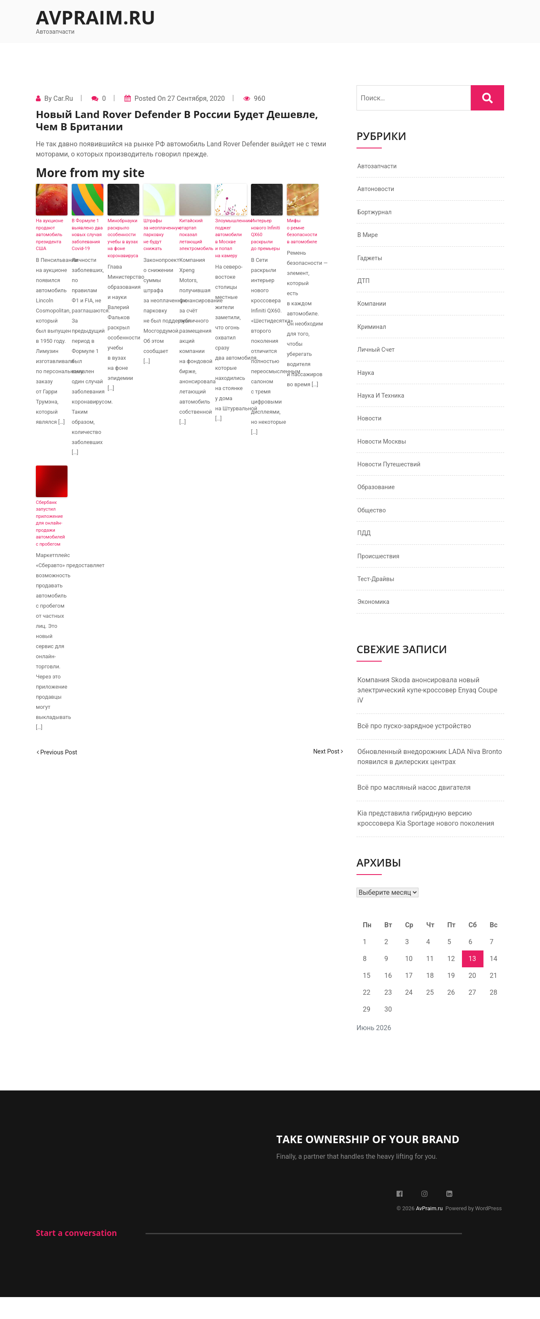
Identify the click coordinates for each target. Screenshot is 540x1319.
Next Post (326, 752)
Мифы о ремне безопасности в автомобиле (302, 231)
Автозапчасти (379, 167)
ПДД (365, 551)
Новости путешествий (392, 479)
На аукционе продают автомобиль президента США (49, 234)
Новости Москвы (384, 455)
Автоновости (378, 191)
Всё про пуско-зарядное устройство (414, 748)
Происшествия (381, 575)
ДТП (364, 287)
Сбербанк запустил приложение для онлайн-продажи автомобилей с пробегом (50, 523)
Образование (378, 503)
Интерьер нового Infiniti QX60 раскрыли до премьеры (265, 234)
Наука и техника (383, 407)
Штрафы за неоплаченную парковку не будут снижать (159, 234)
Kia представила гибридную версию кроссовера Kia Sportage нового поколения (425, 840)
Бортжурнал (376, 215)
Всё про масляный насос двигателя (414, 809)
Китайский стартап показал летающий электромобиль (195, 234)
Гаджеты (371, 263)
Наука (366, 383)
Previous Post (59, 752)
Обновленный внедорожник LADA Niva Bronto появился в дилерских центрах (429, 779)
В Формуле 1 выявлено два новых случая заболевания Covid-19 (87, 234)
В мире (369, 239)
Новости (370, 431)
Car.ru (63, 98)
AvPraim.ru (95, 17)
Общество (373, 527)
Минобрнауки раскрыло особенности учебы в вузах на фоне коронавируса (123, 238)
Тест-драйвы (378, 599)
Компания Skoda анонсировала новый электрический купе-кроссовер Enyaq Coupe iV (427, 712)
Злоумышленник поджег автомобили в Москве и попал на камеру (231, 238)
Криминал (373, 335)
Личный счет (378, 359)
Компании (373, 311)
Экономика (375, 623)
